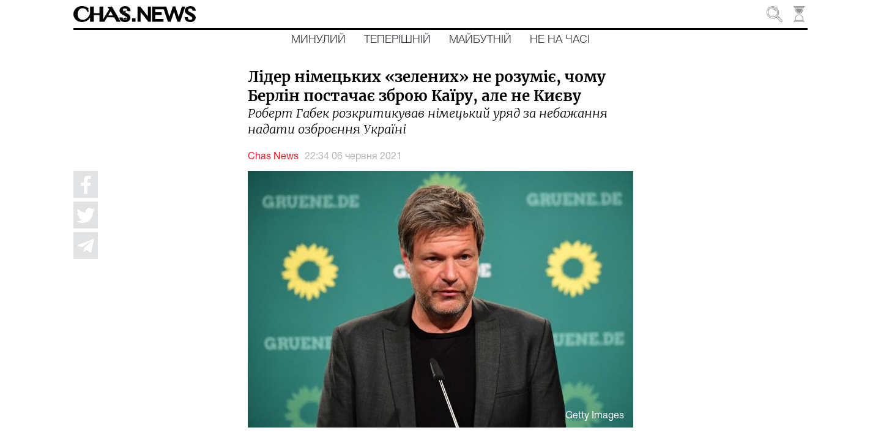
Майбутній (480, 40)
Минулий (318, 40)
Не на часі (560, 40)
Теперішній (397, 40)
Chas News (273, 157)
